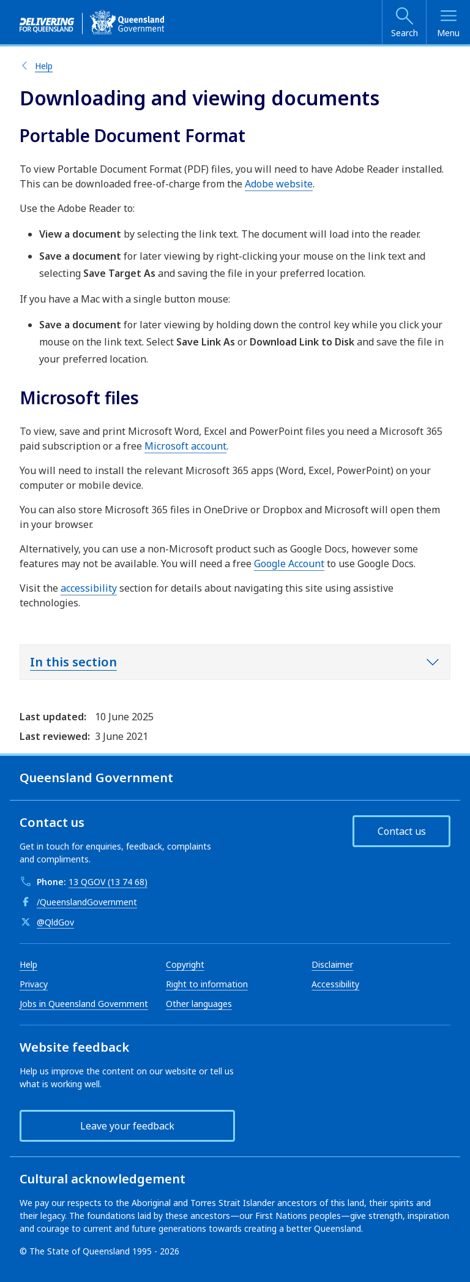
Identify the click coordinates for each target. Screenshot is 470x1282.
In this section (73, 662)
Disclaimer (332, 964)
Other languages (199, 1003)
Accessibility (335, 984)
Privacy (34, 984)
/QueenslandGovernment (87, 902)
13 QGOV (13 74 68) (108, 882)
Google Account (289, 563)
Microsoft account (185, 446)
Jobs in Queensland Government (84, 1003)
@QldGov (55, 922)
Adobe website (279, 183)
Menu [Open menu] (448, 33)
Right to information (207, 984)
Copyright (185, 964)
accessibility (89, 588)
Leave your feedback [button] (127, 1126)
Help (44, 66)
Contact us (402, 831)
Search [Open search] (404, 33)
